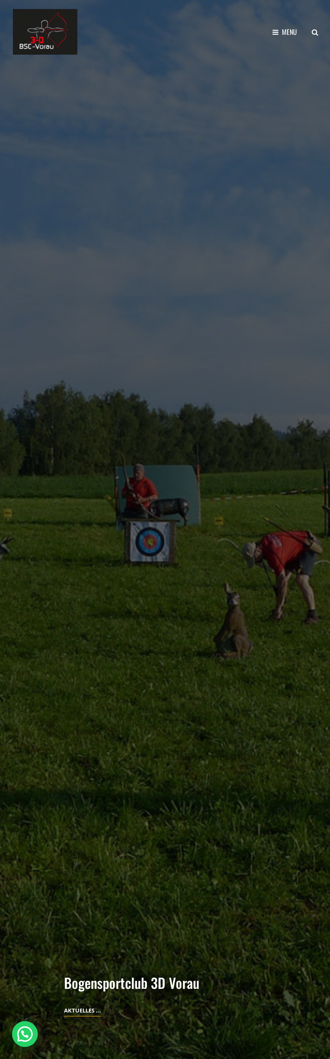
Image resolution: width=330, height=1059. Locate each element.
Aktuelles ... (82, 1010)
